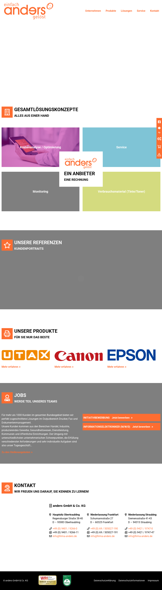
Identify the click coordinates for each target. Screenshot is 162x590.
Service (141, 10)
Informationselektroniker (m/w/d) (117, 426)
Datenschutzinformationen (131, 580)
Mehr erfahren (10, 366)
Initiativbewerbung (106, 417)
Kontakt (154, 10)
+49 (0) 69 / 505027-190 (104, 528)
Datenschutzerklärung (105, 580)
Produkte (111, 10)
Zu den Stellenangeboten (16, 452)
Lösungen (126, 10)
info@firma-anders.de (65, 536)
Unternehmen (93, 10)
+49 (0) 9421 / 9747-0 (140, 528)
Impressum (153, 580)
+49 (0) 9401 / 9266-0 (65, 528)
